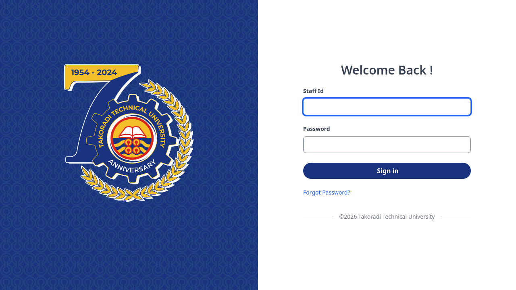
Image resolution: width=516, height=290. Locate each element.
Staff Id (313, 91)
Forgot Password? (326, 192)
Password (316, 129)
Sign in (387, 170)
